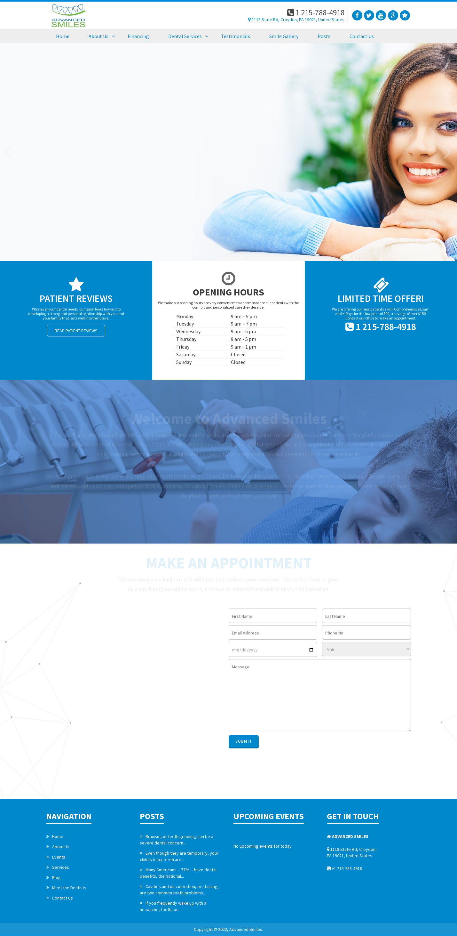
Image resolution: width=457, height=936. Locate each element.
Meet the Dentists (69, 888)
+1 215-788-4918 (344, 868)
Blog (56, 877)
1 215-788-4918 (315, 12)
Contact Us (62, 898)
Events (58, 857)
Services (60, 867)
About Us (60, 847)
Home (57, 836)
